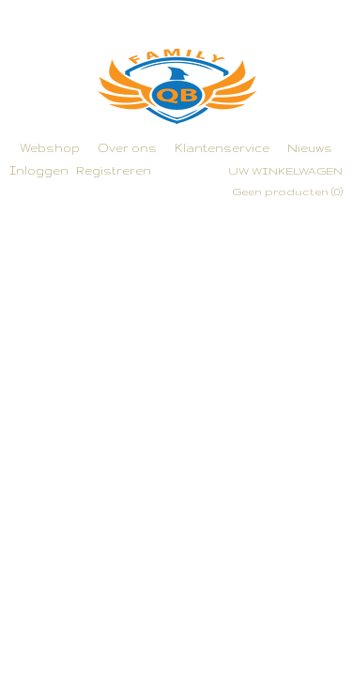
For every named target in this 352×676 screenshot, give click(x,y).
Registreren (113, 170)
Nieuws (309, 148)
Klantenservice (222, 148)
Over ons (127, 148)
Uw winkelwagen (285, 171)
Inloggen (39, 170)
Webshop (50, 148)
